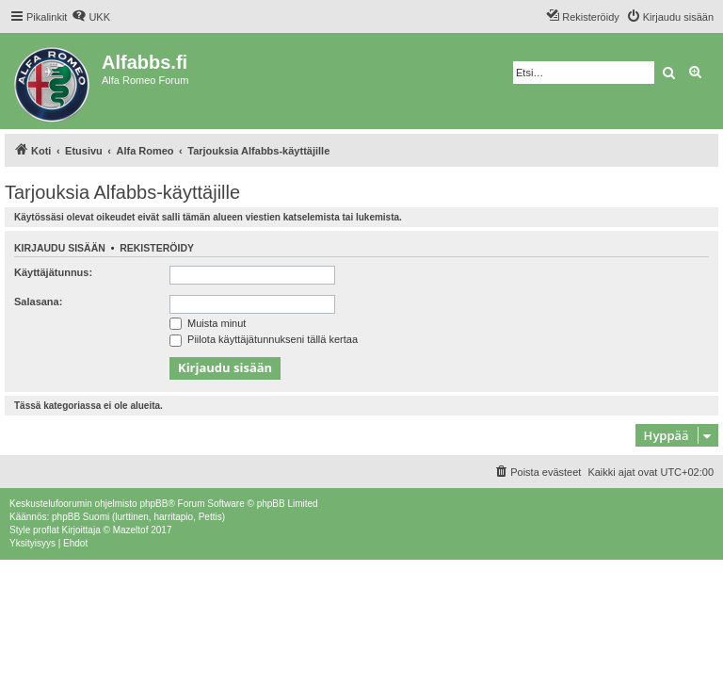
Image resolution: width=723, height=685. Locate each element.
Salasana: (38, 301)
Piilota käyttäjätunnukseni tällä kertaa (263, 339)
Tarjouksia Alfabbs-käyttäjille (122, 192)
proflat (46, 530)
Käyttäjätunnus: (53, 272)
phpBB (153, 503)
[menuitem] (91, 17)
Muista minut (207, 323)
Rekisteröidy (157, 247)
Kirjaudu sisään (59, 247)
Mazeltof (131, 530)
